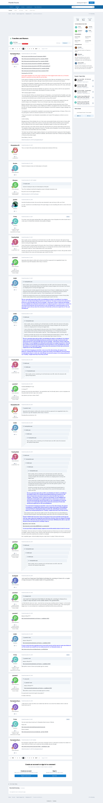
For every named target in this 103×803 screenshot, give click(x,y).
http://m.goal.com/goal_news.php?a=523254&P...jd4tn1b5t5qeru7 (35, 63)
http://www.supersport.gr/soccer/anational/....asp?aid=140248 (35, 731)
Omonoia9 (79, 98)
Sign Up (91, 2)
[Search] (78, 7)
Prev (13, 48)
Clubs (15, 10)
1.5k (15, 269)
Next (36, 48)
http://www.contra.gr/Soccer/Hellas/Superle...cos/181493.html (35, 649)
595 (15, 191)
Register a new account (26, 775)
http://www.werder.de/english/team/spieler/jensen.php (33, 727)
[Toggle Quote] (23, 183)
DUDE (15, 278)
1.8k (15, 66)
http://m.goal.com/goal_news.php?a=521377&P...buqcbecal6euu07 (36, 66)
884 (15, 248)
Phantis (11, 7)
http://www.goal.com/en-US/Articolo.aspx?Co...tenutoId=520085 (35, 68)
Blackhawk (79, 81)
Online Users (32, 10)
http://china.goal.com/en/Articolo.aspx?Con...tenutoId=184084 (35, 58)
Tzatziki (90, 26)
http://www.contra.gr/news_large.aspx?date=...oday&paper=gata (36, 746)
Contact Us (49, 801)
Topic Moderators (38, 7)
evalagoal (15, 575)
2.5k (15, 587)
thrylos (15, 163)
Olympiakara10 (15, 145)
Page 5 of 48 (45, 48)
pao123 (15, 199)
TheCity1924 (15, 237)
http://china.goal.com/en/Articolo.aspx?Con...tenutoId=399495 (35, 61)
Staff (26, 10)
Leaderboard (29, 7)
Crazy (16, 42)
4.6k (15, 289)
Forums (10, 10)
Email (79, 115)
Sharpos (15, 180)
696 (15, 156)
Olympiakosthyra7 (15, 54)
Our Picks (21, 10)
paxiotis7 (15, 257)
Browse (17, 7)
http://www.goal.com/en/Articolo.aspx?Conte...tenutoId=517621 (35, 70)
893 (15, 174)
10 (33, 48)
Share (58, 43)
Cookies (54, 801)
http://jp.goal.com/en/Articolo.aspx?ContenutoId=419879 (34, 56)
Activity (22, 7)
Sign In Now (54, 775)
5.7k (15, 211)
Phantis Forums (13, 3)
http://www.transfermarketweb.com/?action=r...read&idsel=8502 (35, 618)
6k (15, 228)
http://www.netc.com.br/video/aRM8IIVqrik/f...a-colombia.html (36, 526)
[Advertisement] (32, 25)
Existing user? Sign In (82, 2)
